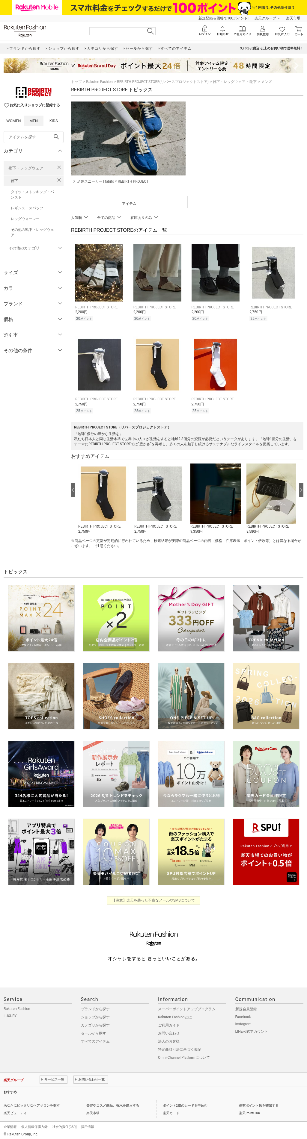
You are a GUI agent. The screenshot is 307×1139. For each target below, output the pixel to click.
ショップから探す (95, 1015)
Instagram (243, 1022)
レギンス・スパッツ (27, 208)
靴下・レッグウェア (25, 168)
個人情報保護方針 (34, 1125)
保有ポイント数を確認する (259, 1104)
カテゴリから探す (95, 1023)
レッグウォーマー (25, 219)
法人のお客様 (169, 1039)
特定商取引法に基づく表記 (179, 1048)
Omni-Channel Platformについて (184, 1056)
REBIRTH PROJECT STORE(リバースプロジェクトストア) (163, 82)
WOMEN (13, 121)
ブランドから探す (95, 1007)
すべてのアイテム (95, 1039)
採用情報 (87, 1125)
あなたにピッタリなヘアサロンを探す (32, 1104)
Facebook (243, 1015)
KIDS (53, 121)
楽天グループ (265, 18)
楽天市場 (293, 18)
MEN (33, 121)
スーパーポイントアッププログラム (187, 1007)
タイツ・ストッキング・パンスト (32, 194)
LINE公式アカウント (251, 1030)
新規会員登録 (246, 1007)
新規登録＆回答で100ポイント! (223, 18)
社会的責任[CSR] (64, 1125)
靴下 (14, 181)
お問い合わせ (169, 1031)
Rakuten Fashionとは (175, 1015)
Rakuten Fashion (99, 82)
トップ (76, 82)
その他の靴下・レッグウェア (32, 232)
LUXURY (10, 1014)
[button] (103, 497)
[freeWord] (34, 137)
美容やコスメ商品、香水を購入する (112, 1104)
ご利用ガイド (169, 1023)
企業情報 (10, 1125)
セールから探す (93, 1031)
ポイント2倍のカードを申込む (185, 1104)
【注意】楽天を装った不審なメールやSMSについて (153, 898)
